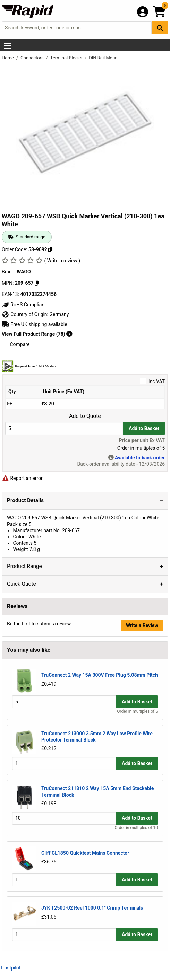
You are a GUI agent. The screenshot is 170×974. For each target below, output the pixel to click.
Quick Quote (21, 584)
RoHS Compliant (24, 304)
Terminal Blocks (67, 57)
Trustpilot (10, 968)
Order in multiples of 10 (136, 827)
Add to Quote (85, 416)
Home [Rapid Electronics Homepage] (8, 57)
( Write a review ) (62, 260)
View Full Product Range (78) (37, 334)
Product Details (25, 500)
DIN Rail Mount (104, 57)
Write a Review (142, 625)
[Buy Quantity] (64, 428)
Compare (15, 344)
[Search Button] (160, 27)
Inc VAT (85, 381)
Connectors (32, 57)
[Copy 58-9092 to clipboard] (50, 249)
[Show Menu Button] (7, 46)
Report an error (22, 478)
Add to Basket (144, 428)
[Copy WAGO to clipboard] (37, 283)
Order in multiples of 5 (137, 711)
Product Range (24, 566)
